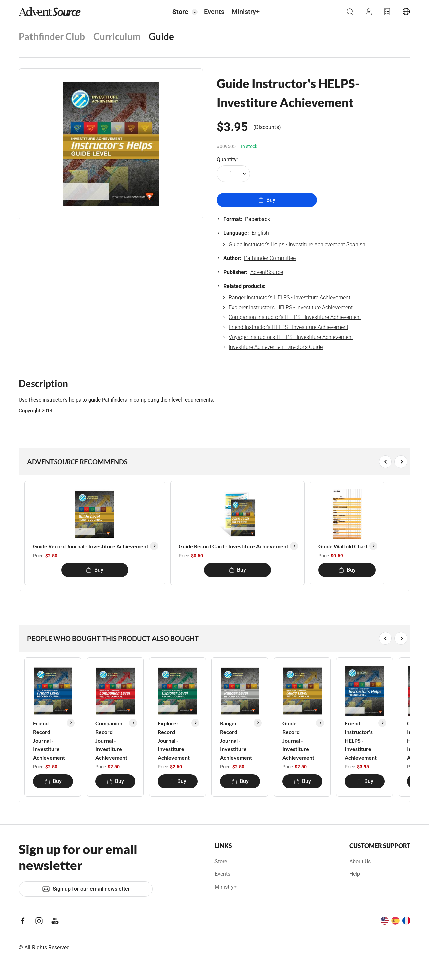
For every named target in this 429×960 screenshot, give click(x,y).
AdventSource (266, 272)
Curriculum (117, 36)
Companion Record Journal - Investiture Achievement (111, 740)
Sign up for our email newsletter (86, 889)
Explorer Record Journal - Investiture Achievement (174, 740)
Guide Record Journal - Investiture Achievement (90, 546)
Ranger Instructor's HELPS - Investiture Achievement (289, 297)
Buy (266, 200)
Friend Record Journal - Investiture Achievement (49, 740)
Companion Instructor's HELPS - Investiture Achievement (295, 317)
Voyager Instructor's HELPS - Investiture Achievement (291, 337)
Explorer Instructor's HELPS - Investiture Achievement (291, 307)
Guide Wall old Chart (343, 546)
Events (214, 12)
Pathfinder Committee (270, 258)
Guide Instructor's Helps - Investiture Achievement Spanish (297, 244)
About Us (360, 861)
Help (354, 874)
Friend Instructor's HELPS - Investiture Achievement (288, 327)
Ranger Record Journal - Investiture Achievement (236, 740)
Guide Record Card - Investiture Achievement (233, 546)
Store (180, 12)
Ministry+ (246, 12)
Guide (161, 36)
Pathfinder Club (52, 36)
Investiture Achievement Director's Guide (276, 347)
